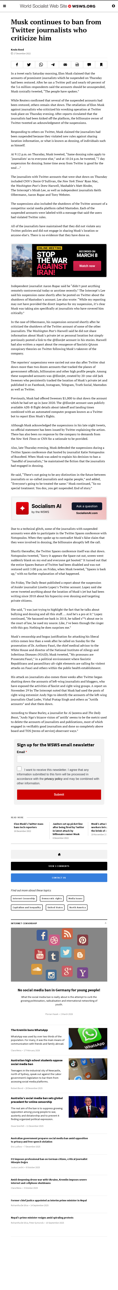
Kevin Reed (17, 49)
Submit (59, 794)
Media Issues (75, 898)
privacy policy (53, 778)
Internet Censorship (24, 898)
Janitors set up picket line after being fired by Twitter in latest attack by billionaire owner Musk (68, 829)
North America (77, 907)
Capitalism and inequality (27, 907)
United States (55, 907)
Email (21, 752)
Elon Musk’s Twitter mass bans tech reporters (28, 825)
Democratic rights (52, 898)
